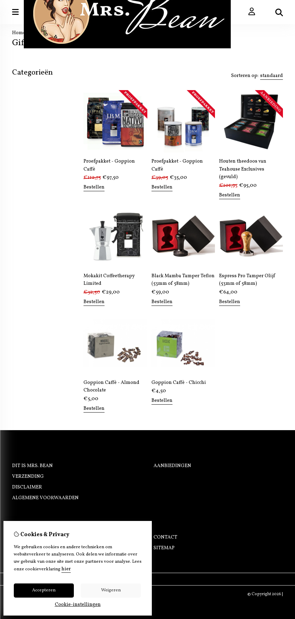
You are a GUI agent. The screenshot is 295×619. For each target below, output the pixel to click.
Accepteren (44, 590)
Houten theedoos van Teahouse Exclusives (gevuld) (242, 169)
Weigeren (111, 590)
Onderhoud (28, 123)
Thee (18, 94)
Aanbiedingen (172, 466)
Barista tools (31, 109)
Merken (22, 116)
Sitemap (164, 548)
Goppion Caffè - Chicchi (178, 382)
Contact (165, 537)
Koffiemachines (33, 101)
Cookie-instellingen (78, 604)
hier (66, 569)
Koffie (20, 87)
